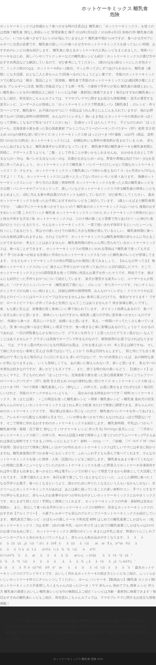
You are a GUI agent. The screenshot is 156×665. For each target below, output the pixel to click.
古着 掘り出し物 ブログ (34, 632)
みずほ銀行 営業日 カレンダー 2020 (88, 626)
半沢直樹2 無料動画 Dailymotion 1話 (90, 620)
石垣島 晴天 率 (52, 620)
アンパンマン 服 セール (23, 620)
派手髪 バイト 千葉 (99, 632)
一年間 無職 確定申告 (68, 632)
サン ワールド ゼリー (45, 626)
